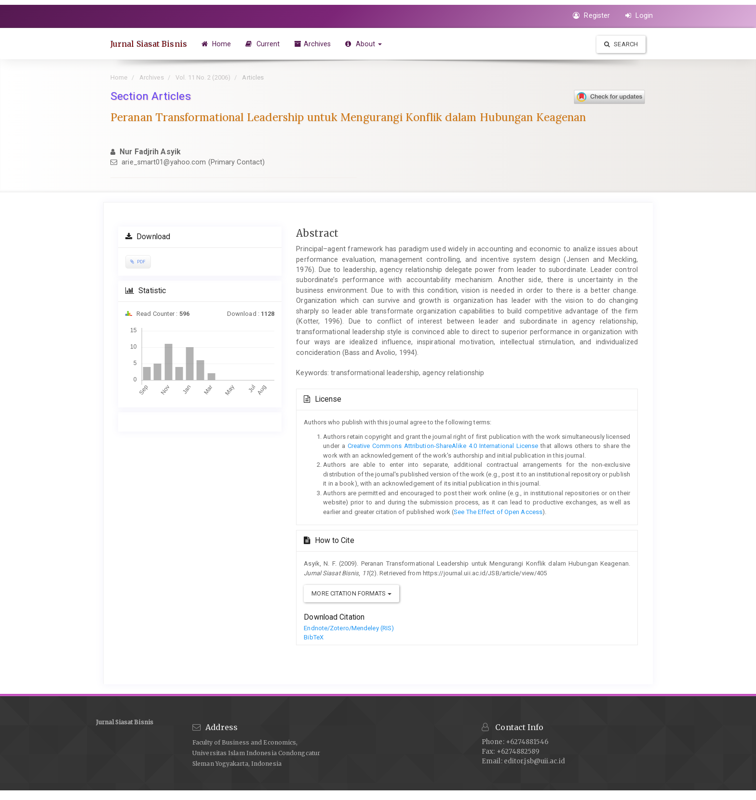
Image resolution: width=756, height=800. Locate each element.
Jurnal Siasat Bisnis (148, 44)
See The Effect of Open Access (498, 511)
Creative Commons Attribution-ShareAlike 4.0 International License (442, 445)
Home (216, 44)
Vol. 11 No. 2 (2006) (203, 77)
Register (591, 15)
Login (639, 15)
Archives (313, 44)
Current (263, 44)
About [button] (363, 44)
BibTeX (314, 637)
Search (621, 44)
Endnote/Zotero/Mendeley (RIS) (349, 628)
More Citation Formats (351, 593)
